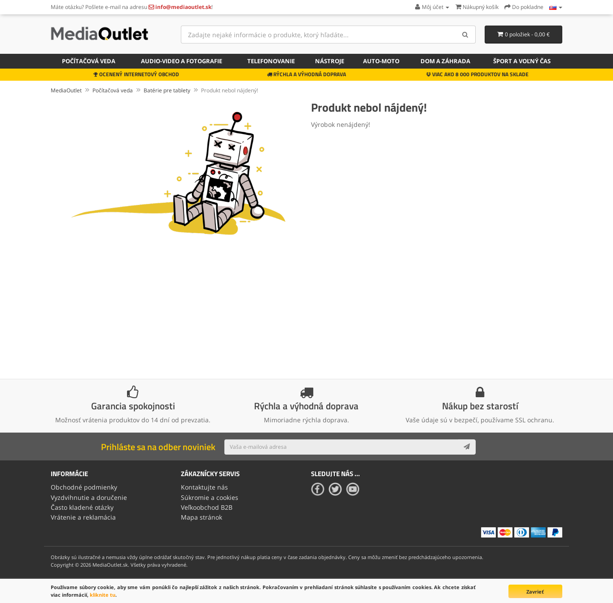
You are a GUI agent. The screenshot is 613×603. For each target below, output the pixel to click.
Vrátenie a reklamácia (83, 517)
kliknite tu (102, 594)
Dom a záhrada (445, 61)
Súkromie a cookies (209, 497)
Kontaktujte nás (204, 487)
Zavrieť (535, 591)
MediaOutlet (66, 90)
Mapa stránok (201, 517)
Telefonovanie (271, 61)
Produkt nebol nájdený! (229, 90)
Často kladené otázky (82, 507)
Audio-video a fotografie (181, 61)
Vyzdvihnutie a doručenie (89, 497)
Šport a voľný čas (522, 61)
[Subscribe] (467, 447)
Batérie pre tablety (167, 90)
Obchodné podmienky (84, 487)
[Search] (465, 34)
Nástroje (329, 61)
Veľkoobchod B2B (206, 507)
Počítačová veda (88, 61)
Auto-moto (381, 61)
